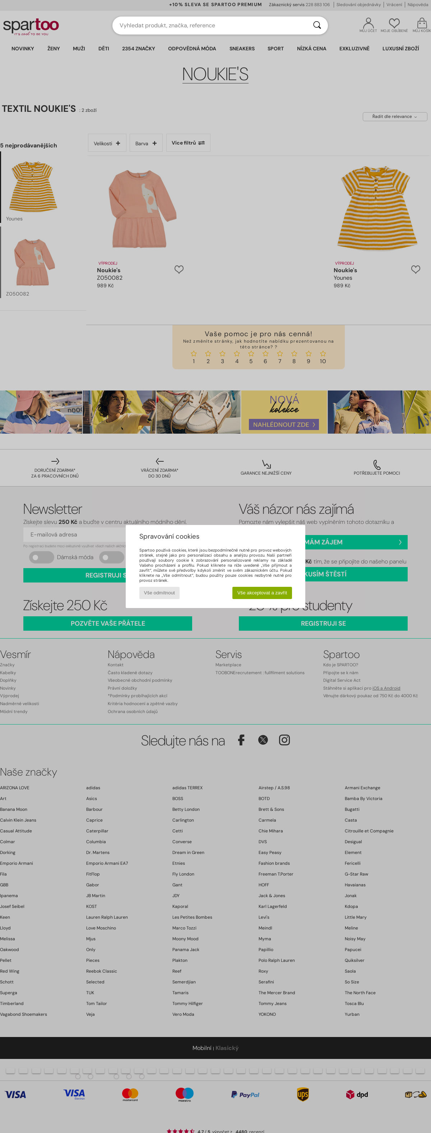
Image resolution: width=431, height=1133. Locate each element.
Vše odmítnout (159, 592)
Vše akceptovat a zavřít (262, 592)
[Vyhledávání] (317, 26)
